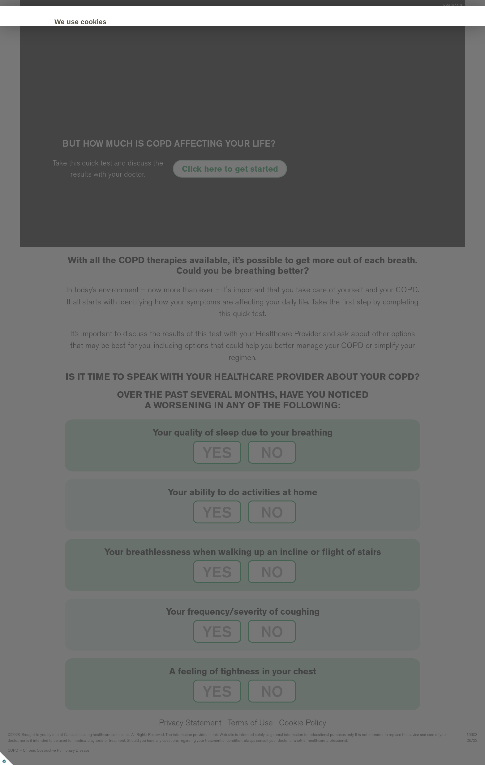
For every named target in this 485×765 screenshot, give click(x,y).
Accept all (88, 66)
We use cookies (94, 22)
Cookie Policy (361, 47)
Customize (131, 66)
